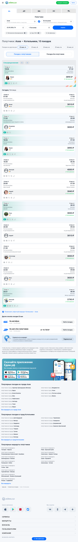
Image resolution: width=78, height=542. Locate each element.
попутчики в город (16, 388)
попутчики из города (11, 418)
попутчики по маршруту (8, 448)
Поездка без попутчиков (55, 54)
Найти (63, 27)
